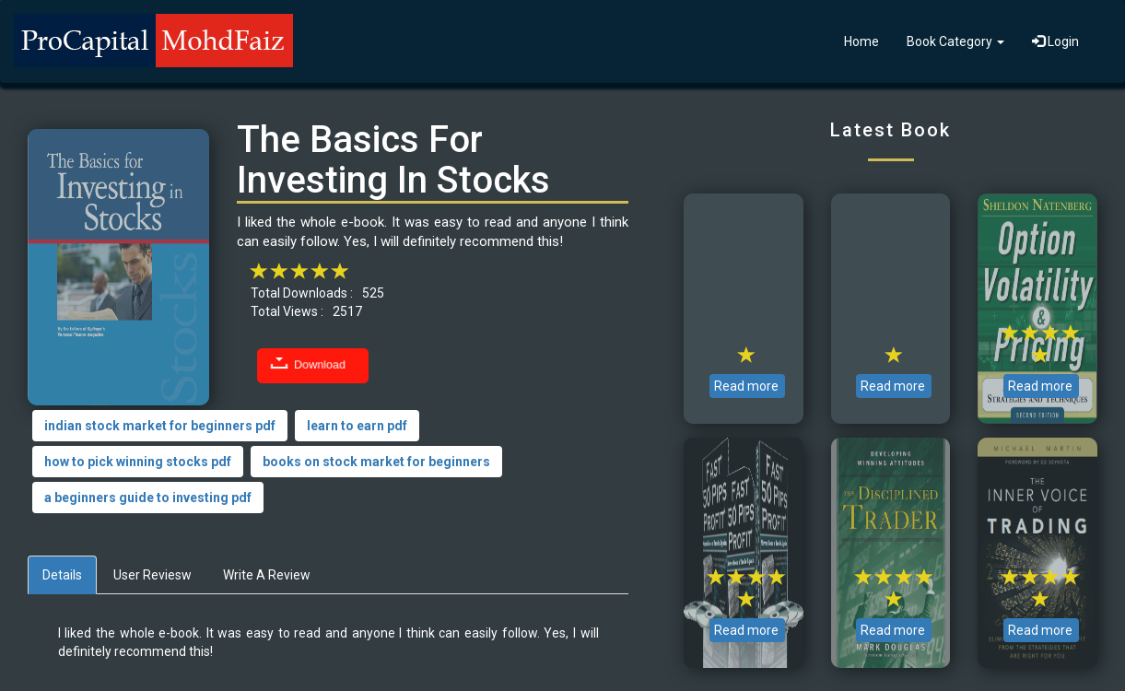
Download (320, 364)
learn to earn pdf (357, 425)
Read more (746, 386)
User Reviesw (152, 575)
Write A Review (267, 575)
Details (62, 575)
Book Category (955, 41)
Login (1055, 41)
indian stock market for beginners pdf (159, 425)
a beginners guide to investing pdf (148, 497)
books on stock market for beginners (376, 461)
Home (861, 41)
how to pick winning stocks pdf (137, 461)
